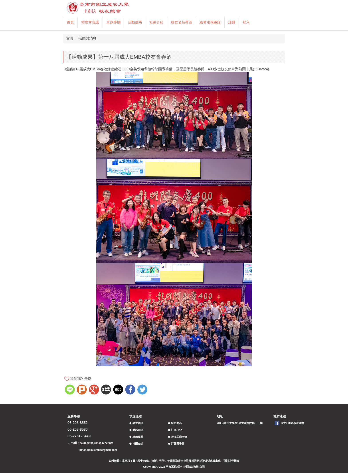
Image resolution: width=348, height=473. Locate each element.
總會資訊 (137, 423)
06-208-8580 (77, 429)
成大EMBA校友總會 (292, 423)
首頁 (70, 22)
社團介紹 (156, 22)
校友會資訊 (90, 22)
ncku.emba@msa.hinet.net (96, 443)
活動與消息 (87, 38)
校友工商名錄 (179, 436)
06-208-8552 (77, 423)
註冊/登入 (176, 430)
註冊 (231, 22)
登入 (246, 22)
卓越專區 (137, 436)
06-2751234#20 (79, 436)
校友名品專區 (181, 22)
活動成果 (135, 22)
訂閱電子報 (177, 443)
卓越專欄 (113, 22)
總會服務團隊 (210, 22)
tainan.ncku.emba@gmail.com (98, 449)
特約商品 (176, 423)
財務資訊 (137, 430)
